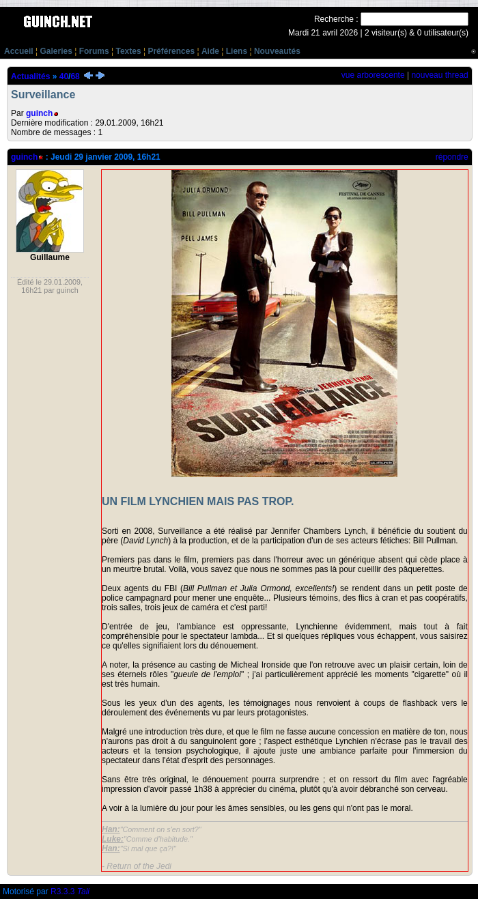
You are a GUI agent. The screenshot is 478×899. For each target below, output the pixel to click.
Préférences (171, 51)
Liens (236, 51)
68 (74, 76)
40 (63, 76)
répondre (452, 157)
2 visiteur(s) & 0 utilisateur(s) (416, 33)
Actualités (30, 76)
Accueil (18, 51)
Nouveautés (277, 51)
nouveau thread (439, 75)
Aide (210, 51)
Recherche (334, 19)
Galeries (56, 51)
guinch (39, 113)
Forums (94, 51)
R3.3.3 (70, 891)
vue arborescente (373, 75)
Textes (128, 51)
